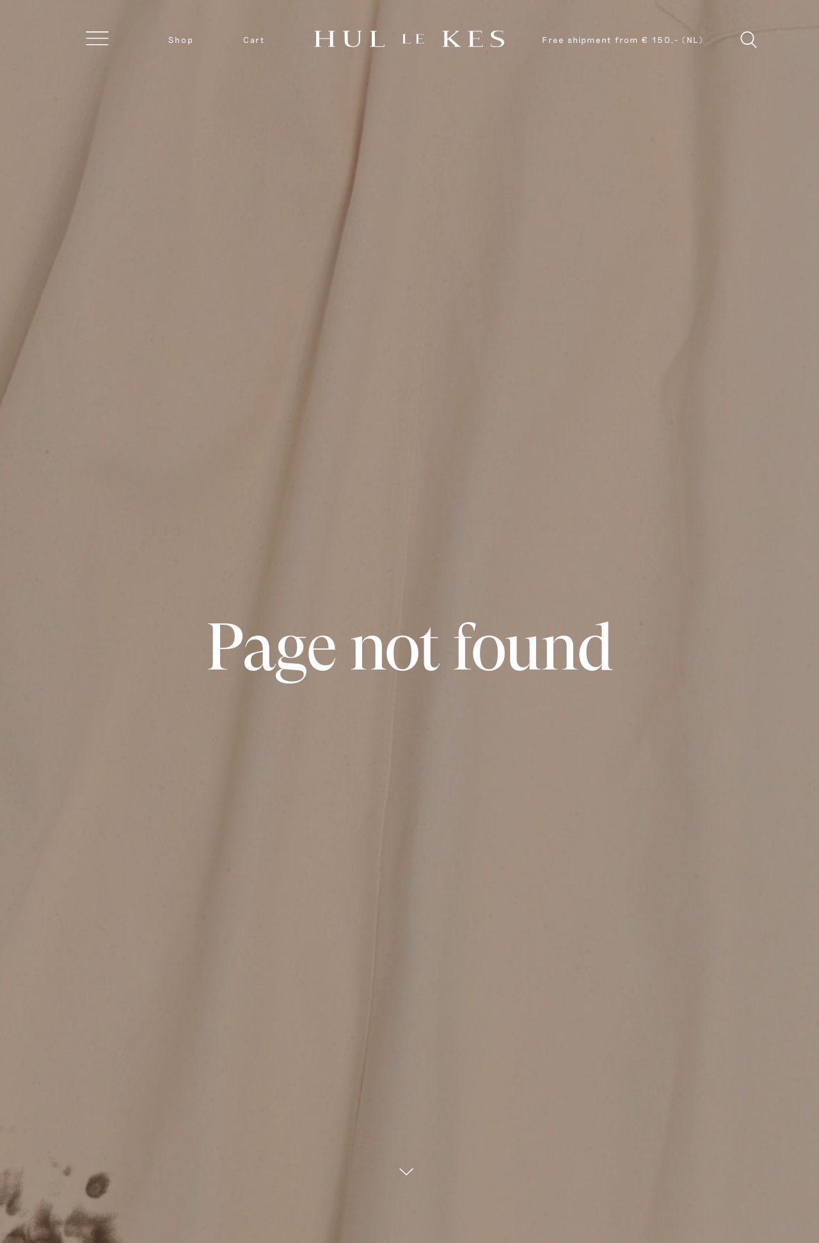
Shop (181, 40)
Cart (254, 40)
